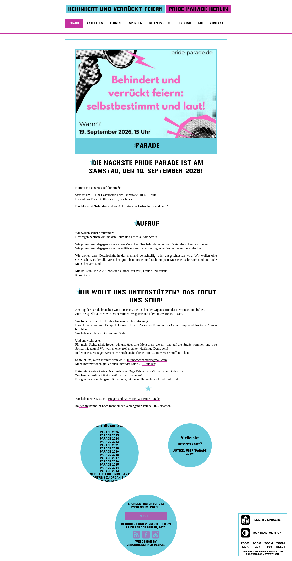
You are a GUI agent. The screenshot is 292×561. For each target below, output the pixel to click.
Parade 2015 (109, 464)
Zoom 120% (257, 545)
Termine (116, 22)
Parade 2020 (109, 448)
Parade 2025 (109, 435)
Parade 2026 (109, 432)
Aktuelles (95, 22)
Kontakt (217, 22)
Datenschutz (153, 504)
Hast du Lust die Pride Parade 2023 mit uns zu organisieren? (109, 476)
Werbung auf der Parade (109, 481)
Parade (75, 22)
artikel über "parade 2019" (189, 452)
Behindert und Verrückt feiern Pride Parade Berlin (146, 526)
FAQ (201, 22)
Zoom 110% (268, 545)
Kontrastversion (261, 533)
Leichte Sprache (261, 520)
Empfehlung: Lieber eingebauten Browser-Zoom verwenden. (263, 553)
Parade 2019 (109, 451)
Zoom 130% (245, 545)
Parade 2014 (109, 468)
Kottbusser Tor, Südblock (115, 199)
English (185, 22)
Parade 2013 (109, 471)
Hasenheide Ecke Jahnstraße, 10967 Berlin (129, 195)
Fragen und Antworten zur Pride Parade (134, 398)
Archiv (83, 406)
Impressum (139, 507)
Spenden (136, 22)
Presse (155, 507)
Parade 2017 (109, 458)
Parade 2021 (109, 445)
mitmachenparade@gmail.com (147, 360)
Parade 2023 (109, 442)
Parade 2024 (109, 438)
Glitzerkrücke (161, 22)
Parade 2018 (109, 455)
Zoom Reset (281, 545)
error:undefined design (145, 545)
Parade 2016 (109, 461)
